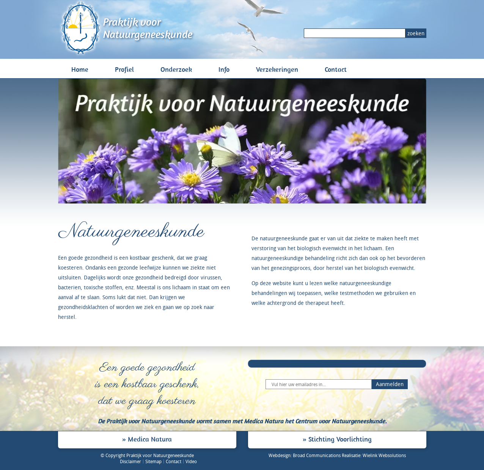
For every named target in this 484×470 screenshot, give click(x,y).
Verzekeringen (277, 69)
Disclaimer (130, 461)
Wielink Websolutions (384, 455)
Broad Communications (317, 455)
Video (191, 461)
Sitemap (153, 461)
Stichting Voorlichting (340, 439)
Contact (336, 69)
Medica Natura (150, 439)
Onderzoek (176, 69)
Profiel (124, 69)
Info (223, 69)
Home (79, 69)
